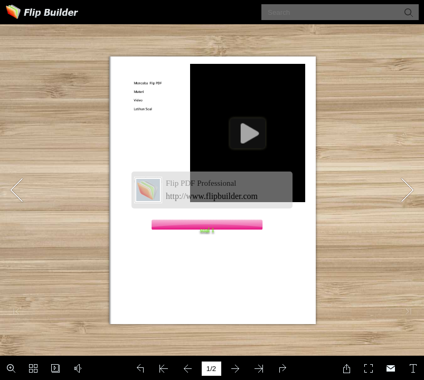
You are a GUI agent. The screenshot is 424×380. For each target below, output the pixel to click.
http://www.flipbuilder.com (212, 196)
